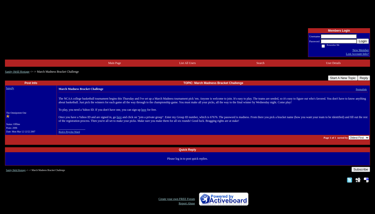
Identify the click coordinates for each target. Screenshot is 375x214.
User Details (333, 63)
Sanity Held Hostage (17, 71)
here (143, 109)
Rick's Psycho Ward (69, 131)
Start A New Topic (343, 78)
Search (260, 63)
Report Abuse (187, 203)
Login (363, 41)
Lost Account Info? (357, 54)
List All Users (187, 63)
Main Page (114, 63)
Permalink (361, 89)
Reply (364, 78)
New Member (361, 50)
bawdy (10, 88)
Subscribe (360, 169)
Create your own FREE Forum (176, 199)
